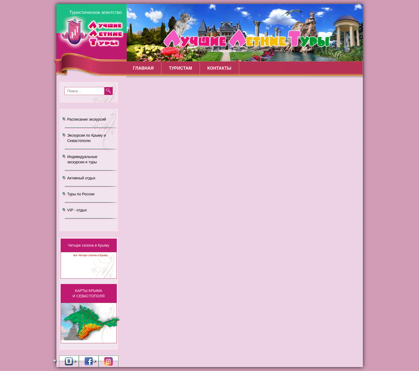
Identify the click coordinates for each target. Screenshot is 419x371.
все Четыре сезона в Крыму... (91, 255)
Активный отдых (81, 178)
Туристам (180, 68)
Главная (143, 68)
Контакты (219, 68)
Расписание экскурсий (86, 119)
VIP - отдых (77, 210)
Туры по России (81, 194)
